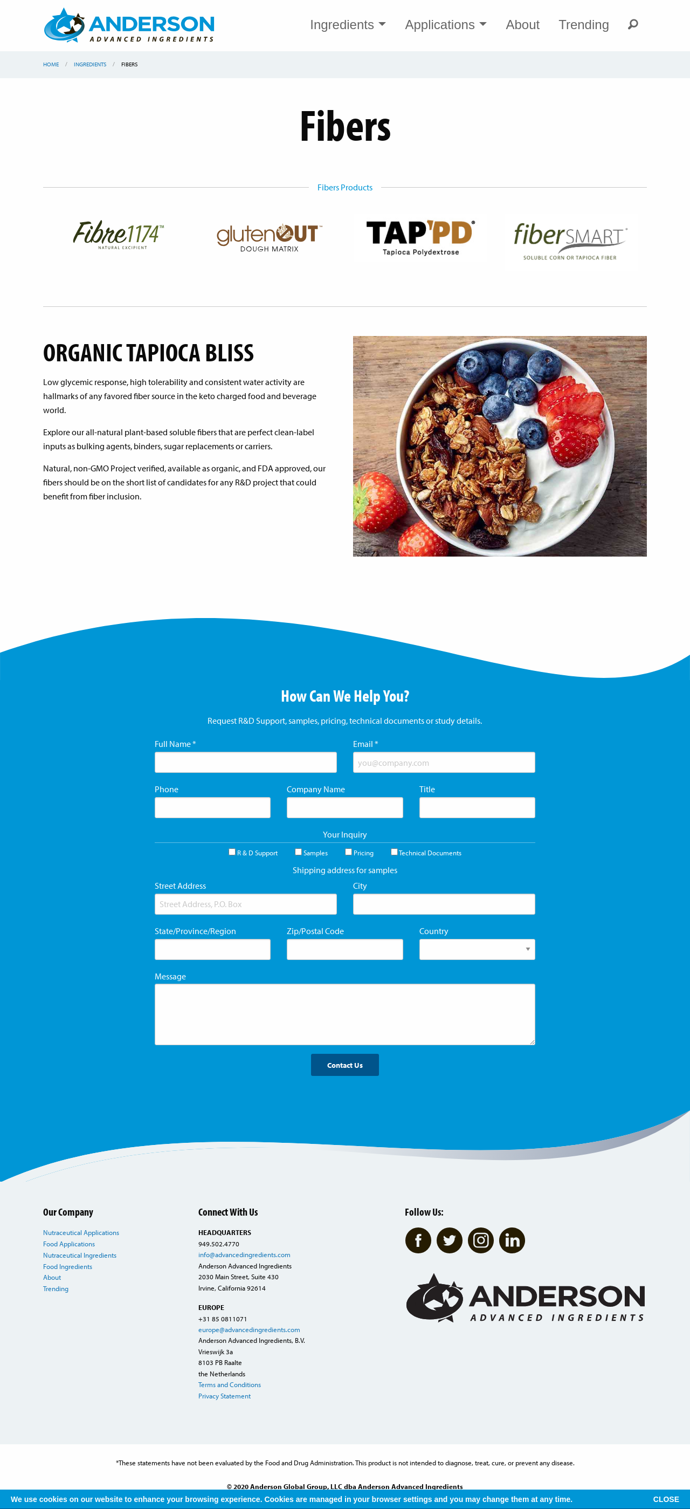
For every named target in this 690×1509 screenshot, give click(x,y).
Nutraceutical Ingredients (79, 1255)
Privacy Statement (224, 1395)
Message (170, 976)
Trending (583, 24)
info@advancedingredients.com (244, 1254)
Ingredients (348, 24)
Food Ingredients (67, 1266)
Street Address (180, 885)
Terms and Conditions (229, 1384)
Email (365, 743)
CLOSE (666, 1499)
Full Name (175, 743)
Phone (166, 789)
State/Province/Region (195, 930)
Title (427, 789)
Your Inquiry (345, 834)
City (360, 885)
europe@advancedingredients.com (249, 1329)
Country (433, 930)
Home (51, 64)
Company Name (316, 789)
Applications (446, 24)
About (523, 24)
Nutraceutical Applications (81, 1232)
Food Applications (69, 1243)
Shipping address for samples (345, 870)
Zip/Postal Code (315, 930)
